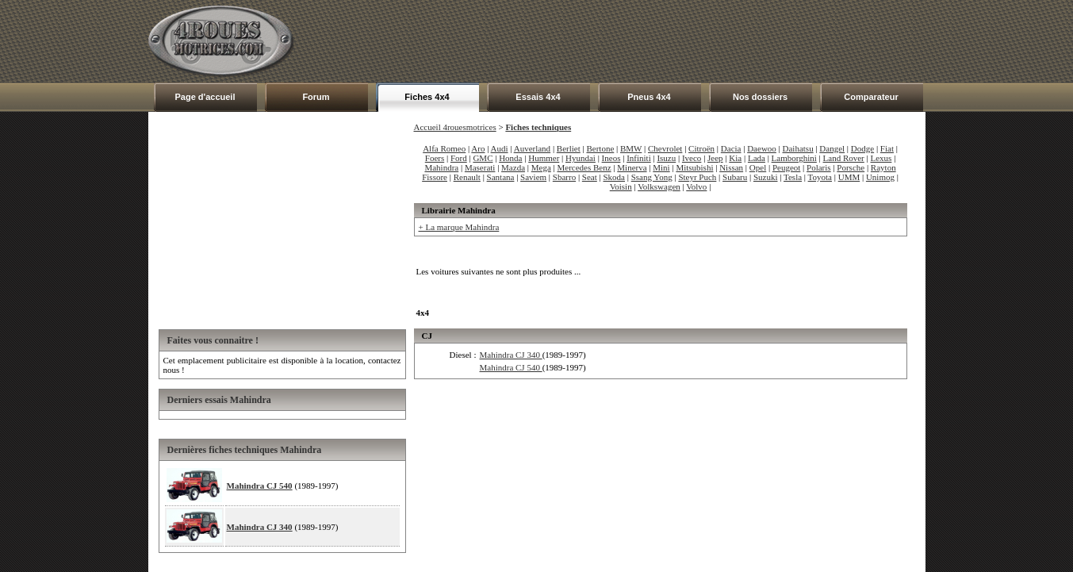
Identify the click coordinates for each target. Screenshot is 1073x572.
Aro (478, 148)
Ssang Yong (652, 177)
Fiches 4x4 (426, 97)
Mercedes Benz (584, 167)
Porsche (850, 167)
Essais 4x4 (537, 97)
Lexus (880, 158)
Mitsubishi (694, 167)
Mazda (513, 167)
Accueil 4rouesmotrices (455, 127)
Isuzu (666, 158)
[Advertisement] (636, 41)
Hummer (543, 158)
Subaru (734, 177)
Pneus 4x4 (648, 97)
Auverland (532, 148)
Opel (757, 167)
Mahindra (441, 167)
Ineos (611, 158)
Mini (661, 167)
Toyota (820, 177)
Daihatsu (798, 148)
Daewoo (761, 148)
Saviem (533, 177)
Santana (501, 177)
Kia (735, 158)
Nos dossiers (760, 97)
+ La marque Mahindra (459, 227)
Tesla (793, 177)
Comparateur (871, 97)
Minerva (631, 167)
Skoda (615, 177)
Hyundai (580, 158)
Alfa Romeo (444, 148)
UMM (849, 177)
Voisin (621, 186)
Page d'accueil (205, 97)
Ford (458, 158)
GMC (482, 158)
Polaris (819, 167)
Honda (510, 158)
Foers (434, 158)
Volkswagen (659, 186)
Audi (499, 148)
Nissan (731, 167)
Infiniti (639, 158)
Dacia (731, 148)
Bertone (600, 148)
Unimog (880, 177)
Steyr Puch (697, 177)
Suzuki (765, 177)
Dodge (862, 148)
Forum (315, 97)
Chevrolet (665, 148)
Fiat (887, 148)
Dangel (832, 148)
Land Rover (843, 158)
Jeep (715, 158)
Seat (589, 177)
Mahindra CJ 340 (260, 527)
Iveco (691, 158)
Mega (541, 167)
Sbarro (564, 177)
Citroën (701, 148)
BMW (631, 148)
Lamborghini (794, 158)
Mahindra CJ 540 (260, 485)
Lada (756, 158)
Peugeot (786, 167)
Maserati (480, 167)
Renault (467, 177)
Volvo (696, 186)
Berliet (569, 148)
